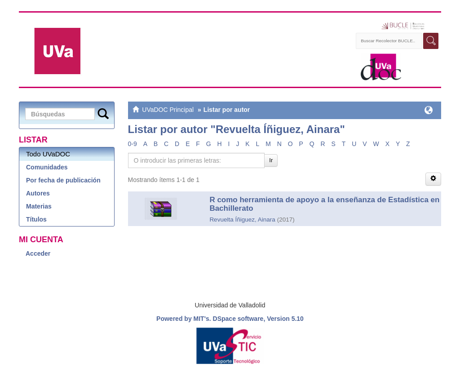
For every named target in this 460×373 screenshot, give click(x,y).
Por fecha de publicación (63, 180)
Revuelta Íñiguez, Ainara (242, 219)
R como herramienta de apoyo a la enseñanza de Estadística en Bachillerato (324, 204)
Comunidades (47, 167)
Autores (38, 193)
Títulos (36, 219)
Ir (271, 160)
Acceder (38, 253)
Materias (39, 206)
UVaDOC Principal (168, 109)
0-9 (132, 143)
